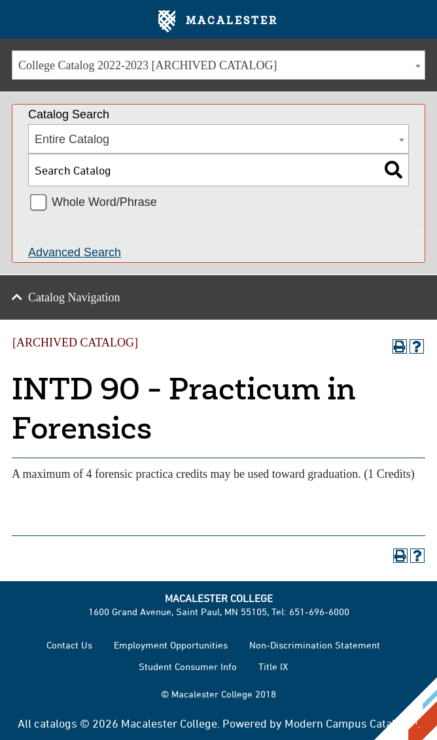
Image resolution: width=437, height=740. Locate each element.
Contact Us (69, 644)
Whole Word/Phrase (104, 202)
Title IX (273, 666)
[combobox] (218, 65)
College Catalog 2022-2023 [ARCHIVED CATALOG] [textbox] (147, 65)
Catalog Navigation (74, 297)
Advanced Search (74, 252)
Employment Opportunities (171, 644)
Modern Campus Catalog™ (351, 723)
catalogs (55, 723)
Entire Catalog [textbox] (72, 139)
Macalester (218, 21)
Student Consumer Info (188, 666)
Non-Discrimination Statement (314, 644)
